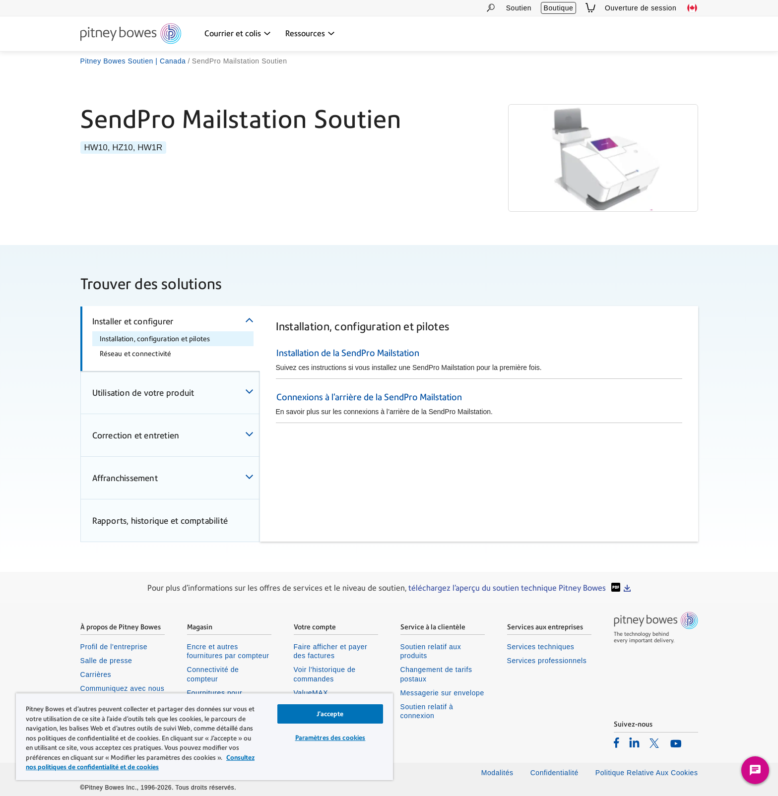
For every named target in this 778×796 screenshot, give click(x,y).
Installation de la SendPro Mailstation (347, 353)
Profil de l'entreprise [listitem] (114, 647)
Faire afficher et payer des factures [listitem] (331, 651)
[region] (204, 736)
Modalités (497, 773)
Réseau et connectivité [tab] (136, 354)
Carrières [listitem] (96, 674)
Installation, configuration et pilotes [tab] (155, 339)
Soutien (518, 8)
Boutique (559, 8)
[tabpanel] (479, 375)
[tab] (170, 338)
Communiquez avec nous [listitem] (122, 688)
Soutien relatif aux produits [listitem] (430, 651)
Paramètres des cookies (330, 737)
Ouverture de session (640, 8)
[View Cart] (590, 7)
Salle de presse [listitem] (106, 661)
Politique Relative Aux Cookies (646, 773)
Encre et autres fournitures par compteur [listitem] (228, 651)
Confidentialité (554, 773)
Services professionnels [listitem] (547, 661)
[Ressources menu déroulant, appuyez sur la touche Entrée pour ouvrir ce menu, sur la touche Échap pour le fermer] (310, 33)
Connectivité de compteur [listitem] (213, 674)
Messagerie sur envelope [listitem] (442, 693)
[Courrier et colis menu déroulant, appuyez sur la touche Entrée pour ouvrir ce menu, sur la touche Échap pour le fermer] (237, 33)
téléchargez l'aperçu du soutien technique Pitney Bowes (508, 588)
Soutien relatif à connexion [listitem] (427, 711)
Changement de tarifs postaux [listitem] (436, 674)
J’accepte (330, 714)
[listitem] (616, 742)
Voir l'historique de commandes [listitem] (325, 674)
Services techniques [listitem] (541, 647)
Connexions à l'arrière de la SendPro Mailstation (369, 397)
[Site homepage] (130, 34)
